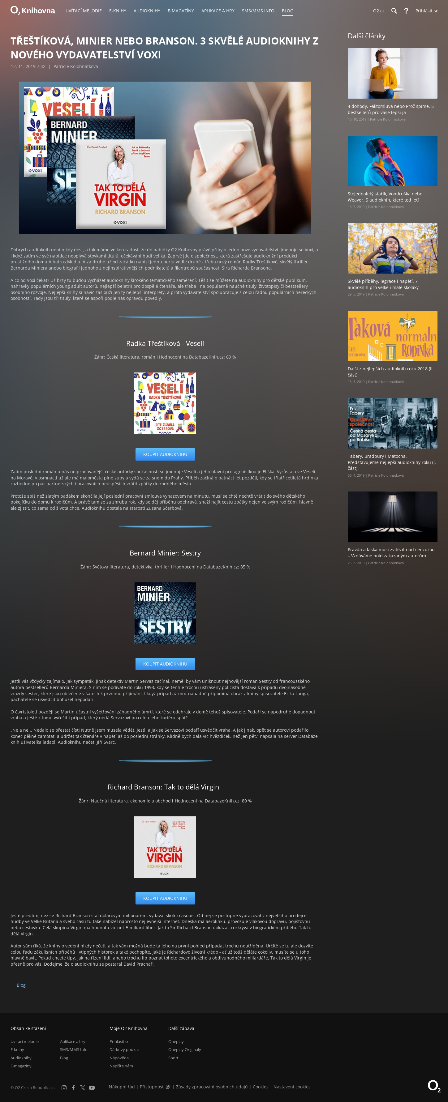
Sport (173, 1058)
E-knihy (17, 1049)
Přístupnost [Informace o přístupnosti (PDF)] (152, 1087)
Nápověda (119, 1058)
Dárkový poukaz (125, 1049)
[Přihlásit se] (425, 11)
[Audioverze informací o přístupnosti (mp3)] (168, 1087)
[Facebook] (73, 1087)
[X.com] (82, 1087)
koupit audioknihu (165, 454)
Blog (21, 985)
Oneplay (176, 1041)
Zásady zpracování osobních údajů (212, 1087)
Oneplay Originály (184, 1049)
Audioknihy (21, 1058)
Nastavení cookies (292, 1087)
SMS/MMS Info (74, 1049)
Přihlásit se (119, 1041)
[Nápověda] (406, 11)
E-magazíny (21, 1066)
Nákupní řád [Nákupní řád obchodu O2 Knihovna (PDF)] (122, 1087)
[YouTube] (92, 1087)
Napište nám (121, 1066)
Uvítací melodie (25, 1041)
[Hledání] (394, 11)
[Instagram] (64, 1087)
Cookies (261, 1087)
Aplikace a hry (72, 1041)
